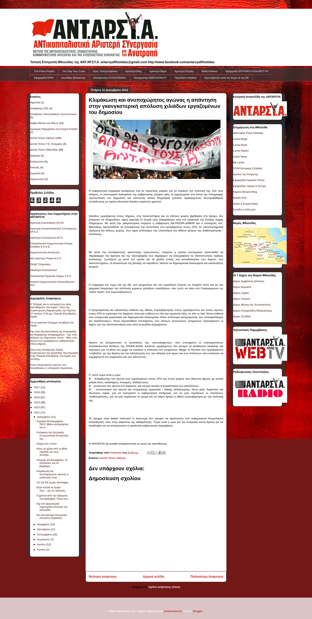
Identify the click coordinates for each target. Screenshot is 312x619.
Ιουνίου (41, 549)
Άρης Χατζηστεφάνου (105, 71)
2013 (37, 407)
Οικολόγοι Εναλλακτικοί (43, 270)
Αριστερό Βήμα (158, 71)
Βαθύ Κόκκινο (209, 71)
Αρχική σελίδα (153, 576)
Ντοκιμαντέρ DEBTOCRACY (150, 77)
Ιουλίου (41, 544)
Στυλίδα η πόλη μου (244, 209)
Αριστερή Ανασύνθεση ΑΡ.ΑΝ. (47, 222)
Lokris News (240, 156)
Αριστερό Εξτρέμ (184, 71)
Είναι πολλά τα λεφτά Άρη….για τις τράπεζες (50, 489)
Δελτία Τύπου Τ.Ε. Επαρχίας (46, 143)
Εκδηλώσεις (37, 161)
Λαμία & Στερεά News (245, 203)
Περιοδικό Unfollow (185, 77)
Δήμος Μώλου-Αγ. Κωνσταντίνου (252, 304)
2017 (37, 387)
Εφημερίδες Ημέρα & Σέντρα (249, 186)
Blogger (197, 611)
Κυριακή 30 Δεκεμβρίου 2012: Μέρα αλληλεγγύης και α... (52, 424)
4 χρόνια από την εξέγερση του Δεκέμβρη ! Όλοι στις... (53, 497)
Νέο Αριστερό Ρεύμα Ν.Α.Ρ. (45, 258)
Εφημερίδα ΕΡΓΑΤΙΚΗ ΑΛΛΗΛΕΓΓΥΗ (246, 71)
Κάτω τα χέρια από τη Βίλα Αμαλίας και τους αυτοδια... (51, 451)
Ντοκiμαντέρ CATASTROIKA (109, 77)
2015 (37, 397)
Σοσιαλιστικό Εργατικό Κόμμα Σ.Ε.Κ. (51, 276)
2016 (37, 392)
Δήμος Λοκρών (241, 298)
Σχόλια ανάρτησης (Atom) (164, 586)
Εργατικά (35, 173)
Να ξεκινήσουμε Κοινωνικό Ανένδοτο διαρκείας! (51, 517)
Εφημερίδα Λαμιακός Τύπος (249, 180)
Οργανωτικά (37, 179)
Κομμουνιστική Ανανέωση (44, 252)
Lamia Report (241, 150)
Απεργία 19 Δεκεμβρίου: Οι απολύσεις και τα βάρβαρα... (51, 463)
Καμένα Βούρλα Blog (245, 191)
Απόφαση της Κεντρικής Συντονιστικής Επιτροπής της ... (52, 435)
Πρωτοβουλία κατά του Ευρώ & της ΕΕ (226, 77)
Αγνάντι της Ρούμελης (245, 174)
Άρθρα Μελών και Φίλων (44, 123)
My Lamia (238, 162)
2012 (37, 412)
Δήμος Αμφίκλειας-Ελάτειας (248, 281)
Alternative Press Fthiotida (248, 133)
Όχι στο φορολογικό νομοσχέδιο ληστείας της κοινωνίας (52, 506)
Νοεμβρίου (43, 524)
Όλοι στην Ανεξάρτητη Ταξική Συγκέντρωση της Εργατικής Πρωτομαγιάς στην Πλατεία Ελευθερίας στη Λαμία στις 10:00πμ (54, 354)
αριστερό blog (133, 71)
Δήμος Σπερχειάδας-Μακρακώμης (252, 310)
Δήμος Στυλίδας (242, 316)
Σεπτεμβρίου (45, 534)
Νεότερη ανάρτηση (102, 576)
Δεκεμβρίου (44, 416)
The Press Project (44, 71)
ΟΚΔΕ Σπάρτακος (40, 264)
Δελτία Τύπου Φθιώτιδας (44, 149)
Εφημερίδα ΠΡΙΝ (43, 77)
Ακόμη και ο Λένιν (46, 443)
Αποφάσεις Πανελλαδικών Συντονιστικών (53, 114)
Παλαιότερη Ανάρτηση (207, 576)
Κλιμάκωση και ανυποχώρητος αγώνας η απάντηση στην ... (52, 474)
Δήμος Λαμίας (241, 292)
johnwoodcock (173, 611)
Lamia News (240, 144)
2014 (37, 402)
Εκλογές (34, 167)
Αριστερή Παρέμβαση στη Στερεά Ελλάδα (53, 129)
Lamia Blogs (240, 138)
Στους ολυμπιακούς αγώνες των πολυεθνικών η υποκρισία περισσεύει (51, 366)
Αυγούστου (44, 539)
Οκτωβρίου (44, 529)
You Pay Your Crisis (73, 71)
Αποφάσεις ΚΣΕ (39, 108)
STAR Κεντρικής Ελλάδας (247, 168)
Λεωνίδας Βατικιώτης (73, 77)
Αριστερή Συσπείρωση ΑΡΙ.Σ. (47, 237)
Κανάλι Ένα (239, 197)
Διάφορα (35, 155)
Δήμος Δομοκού (242, 286)
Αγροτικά (35, 102)
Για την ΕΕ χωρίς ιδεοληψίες (52, 482)
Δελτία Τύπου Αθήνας (112, 458)
